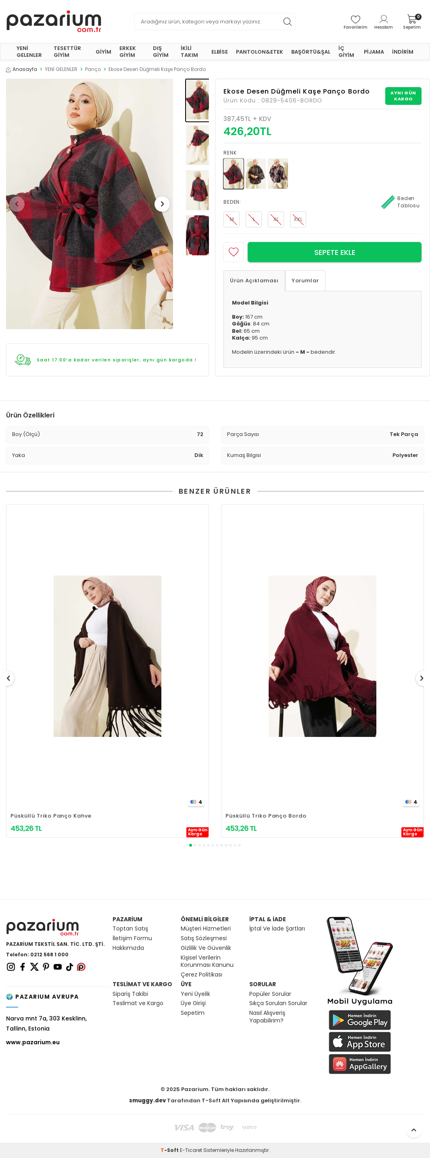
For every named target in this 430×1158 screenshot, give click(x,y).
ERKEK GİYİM (127, 51)
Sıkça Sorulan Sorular (278, 1003)
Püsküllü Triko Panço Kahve (51, 816)
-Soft (170, 1150)
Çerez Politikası (201, 975)
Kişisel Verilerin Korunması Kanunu (207, 961)
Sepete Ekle (334, 252)
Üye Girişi (193, 1003)
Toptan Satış (130, 929)
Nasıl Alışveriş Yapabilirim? (267, 1016)
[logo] (54, 21)
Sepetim (193, 1013)
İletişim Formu (132, 938)
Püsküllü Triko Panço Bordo (266, 816)
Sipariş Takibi (130, 994)
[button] (19, 204)
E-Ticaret (191, 1150)
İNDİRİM (402, 52)
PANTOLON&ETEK (259, 52)
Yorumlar (305, 280)
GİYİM (103, 52)
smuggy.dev (147, 1100)
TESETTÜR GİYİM (67, 51)
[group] (89, 204)
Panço (93, 69)
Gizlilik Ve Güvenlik (206, 948)
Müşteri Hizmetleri (206, 929)
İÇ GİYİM (346, 51)
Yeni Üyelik (195, 994)
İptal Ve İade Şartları (277, 929)
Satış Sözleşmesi (204, 938)
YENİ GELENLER (29, 51)
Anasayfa (21, 69)
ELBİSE (219, 52)
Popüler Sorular (270, 994)
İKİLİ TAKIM (189, 51)
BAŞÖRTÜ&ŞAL (310, 52)
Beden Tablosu (400, 202)
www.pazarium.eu (33, 1042)
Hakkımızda (128, 948)
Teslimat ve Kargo (138, 1003)
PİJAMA (374, 52)
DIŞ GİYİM (161, 51)
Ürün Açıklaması (254, 280)
